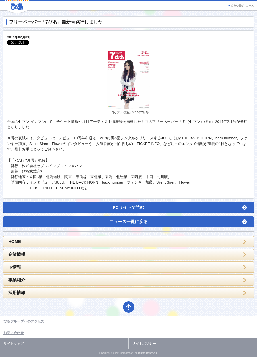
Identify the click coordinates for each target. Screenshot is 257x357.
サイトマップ (13, 344)
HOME (14, 241)
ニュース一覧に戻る (128, 221)
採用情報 (16, 292)
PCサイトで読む (128, 207)
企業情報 (16, 254)
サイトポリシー (144, 344)
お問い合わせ (13, 333)
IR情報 (14, 267)
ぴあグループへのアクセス (23, 321)
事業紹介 (16, 279)
